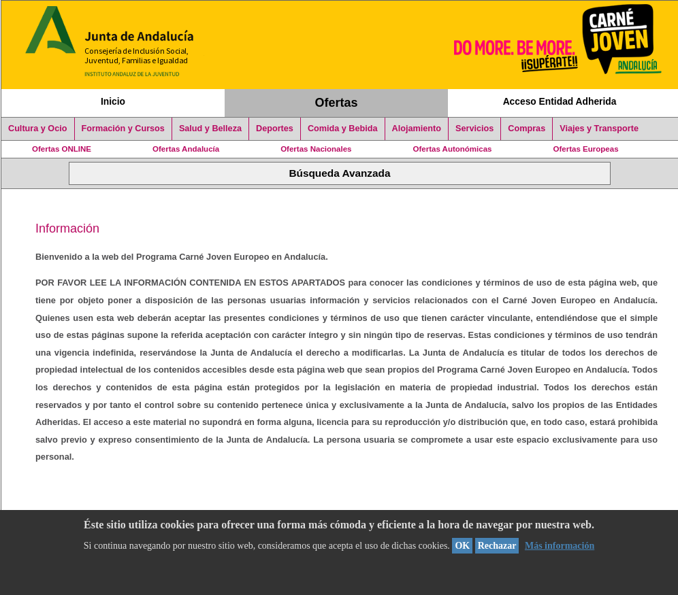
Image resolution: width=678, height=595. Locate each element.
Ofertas (336, 102)
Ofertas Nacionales (315, 149)
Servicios (474, 128)
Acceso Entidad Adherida (560, 101)
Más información (559, 546)
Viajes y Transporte (599, 128)
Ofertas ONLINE (61, 149)
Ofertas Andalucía (185, 149)
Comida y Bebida (343, 128)
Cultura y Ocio (37, 128)
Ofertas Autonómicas (452, 149)
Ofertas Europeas (586, 149)
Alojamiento (416, 128)
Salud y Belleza (210, 128)
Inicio (113, 101)
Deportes (274, 128)
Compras (526, 128)
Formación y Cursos (123, 128)
